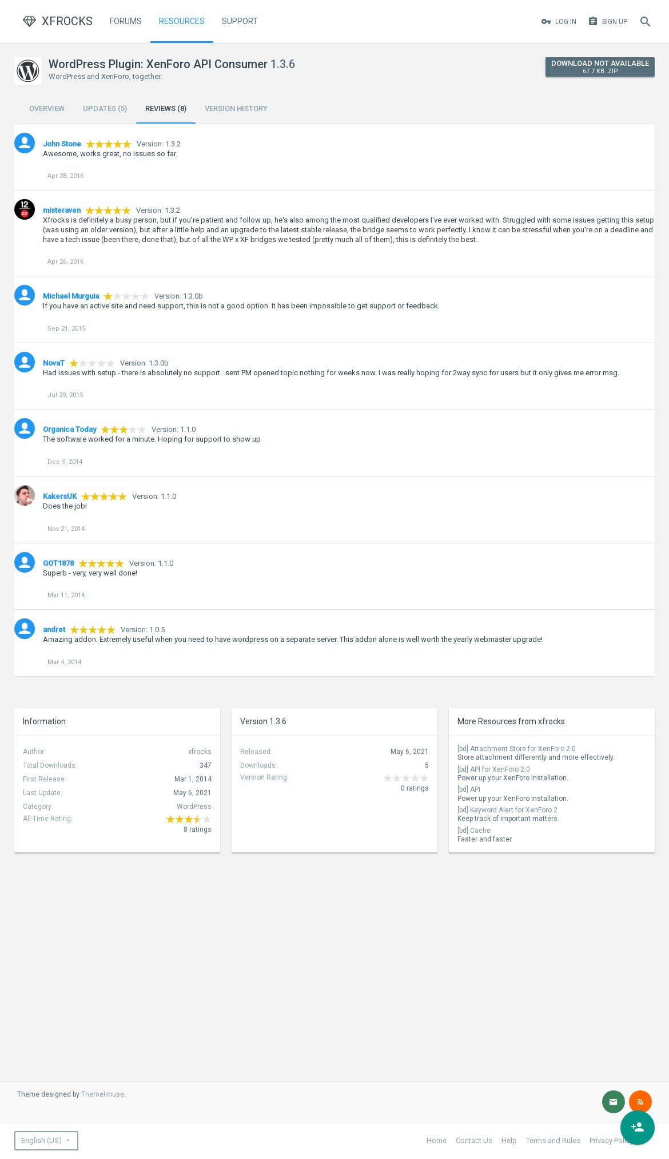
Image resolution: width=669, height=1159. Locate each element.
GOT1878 (58, 563)
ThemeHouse (102, 1094)
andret (54, 629)
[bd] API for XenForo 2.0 (493, 769)
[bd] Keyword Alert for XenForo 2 (507, 810)
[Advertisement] (80, 929)
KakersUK (60, 496)
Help (509, 1140)
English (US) (41, 1140)
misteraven (62, 210)
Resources (182, 21)
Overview (47, 108)
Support (240, 21)
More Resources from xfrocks (511, 721)
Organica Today (69, 429)
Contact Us (474, 1140)
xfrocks (200, 752)
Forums (126, 21)
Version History (236, 108)
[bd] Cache (474, 831)
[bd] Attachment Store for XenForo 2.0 (516, 749)
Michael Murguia (71, 296)
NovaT (54, 363)
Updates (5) (105, 108)
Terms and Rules (553, 1140)
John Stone (62, 144)
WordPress (194, 807)
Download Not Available (600, 67)
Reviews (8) (165, 108)
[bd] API (468, 789)
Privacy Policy (612, 1140)
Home (437, 1140)
